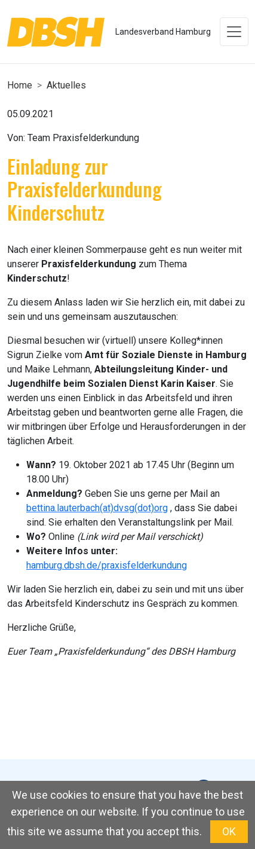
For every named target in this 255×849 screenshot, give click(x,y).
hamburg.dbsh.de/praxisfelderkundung (106, 565)
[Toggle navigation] (234, 31)
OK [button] (229, 831)
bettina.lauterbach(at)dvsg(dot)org (97, 508)
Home (19, 85)
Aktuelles (66, 85)
